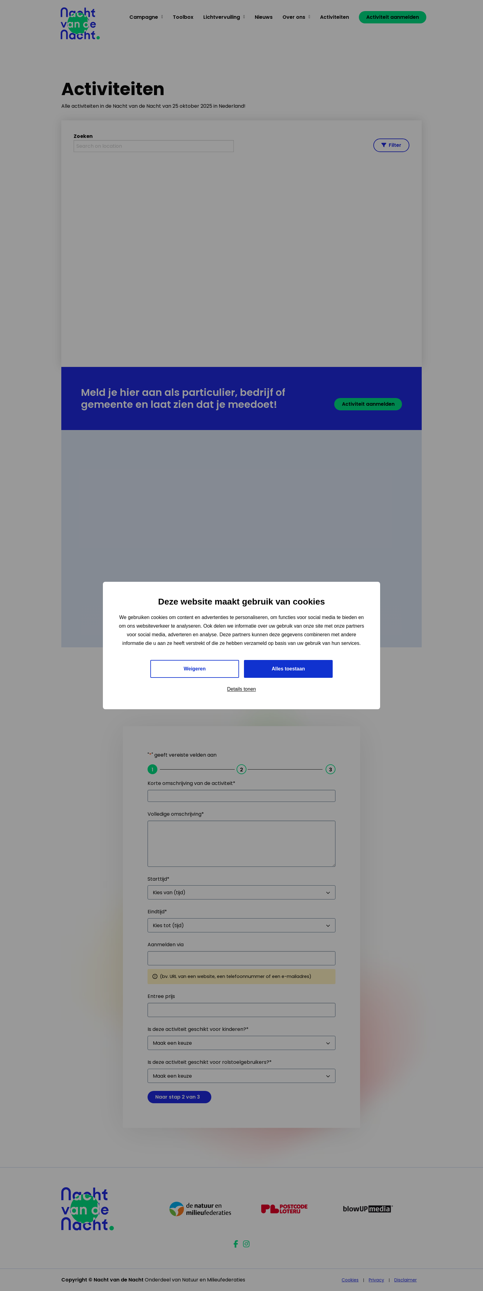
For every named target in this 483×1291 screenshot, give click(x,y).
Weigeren (195, 668)
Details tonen (241, 689)
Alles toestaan (288, 668)
